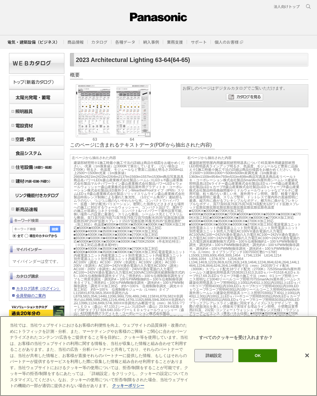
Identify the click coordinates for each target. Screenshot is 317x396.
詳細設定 (214, 355)
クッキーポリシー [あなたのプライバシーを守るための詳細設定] (128, 385)
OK (258, 355)
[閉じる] (307, 355)
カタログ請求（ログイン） (38, 288)
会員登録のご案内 (31, 295)
